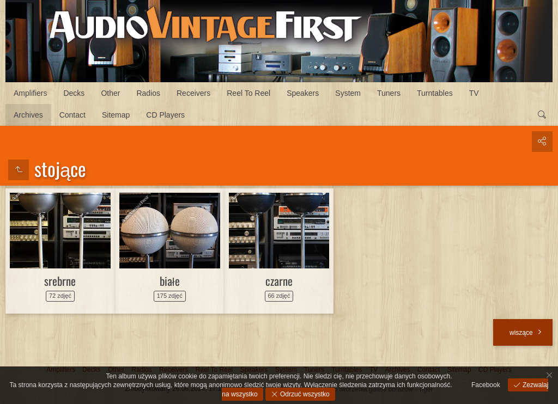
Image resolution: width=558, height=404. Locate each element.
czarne (279, 280)
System (348, 93)
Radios (148, 93)
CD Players (165, 115)
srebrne (60, 280)
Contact (72, 115)
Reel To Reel (248, 93)
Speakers (303, 93)
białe (170, 280)
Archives (28, 115)
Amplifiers (30, 93)
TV (474, 93)
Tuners (389, 93)
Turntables (435, 93)
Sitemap (116, 115)
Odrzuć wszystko (304, 394)
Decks (73, 93)
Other (110, 93)
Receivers (193, 93)
